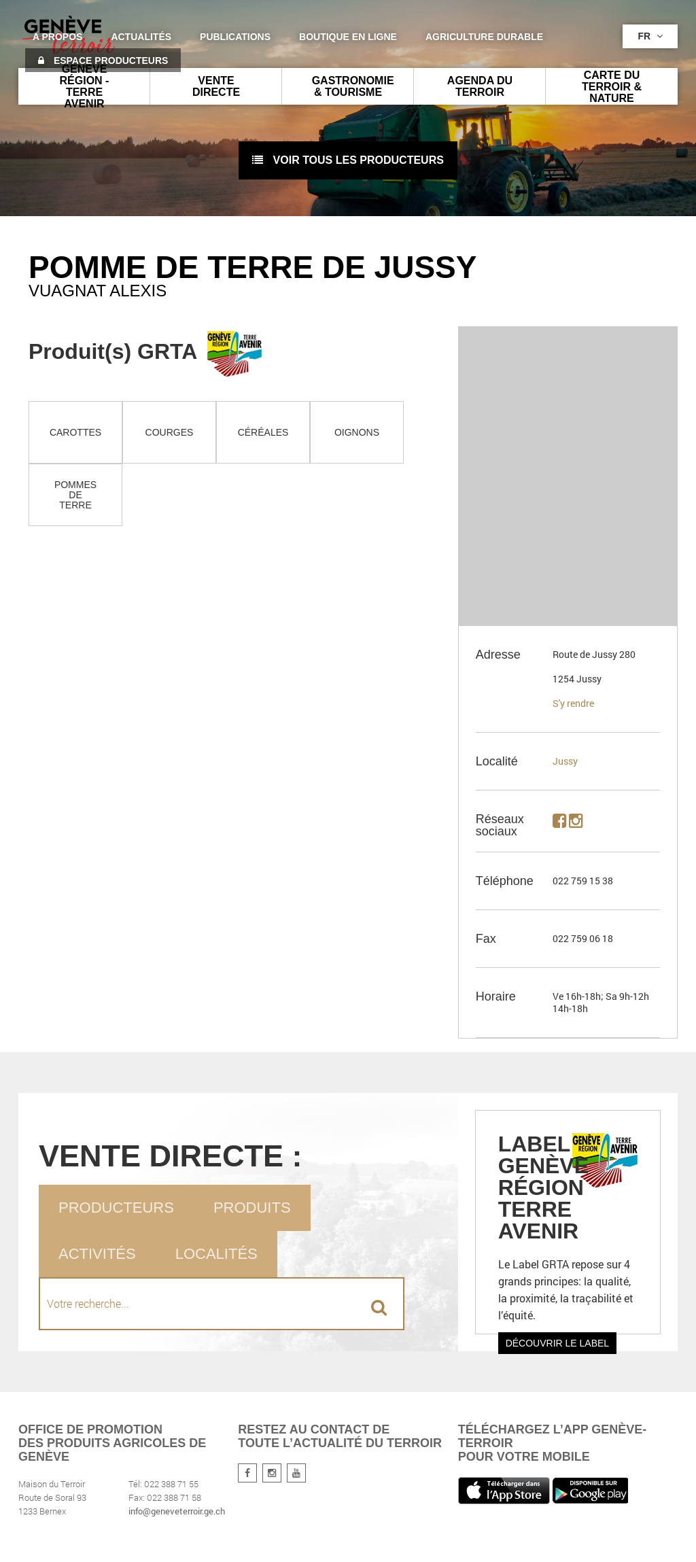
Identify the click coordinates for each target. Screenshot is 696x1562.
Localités (216, 1253)
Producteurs (116, 1207)
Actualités (141, 36)
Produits (252, 1207)
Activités (97, 1253)
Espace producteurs (103, 60)
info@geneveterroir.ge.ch (176, 1511)
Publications (235, 36)
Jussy (565, 760)
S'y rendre (573, 703)
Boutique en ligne (348, 36)
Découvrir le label (558, 1343)
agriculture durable (484, 36)
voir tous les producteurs (348, 160)
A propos (57, 36)
